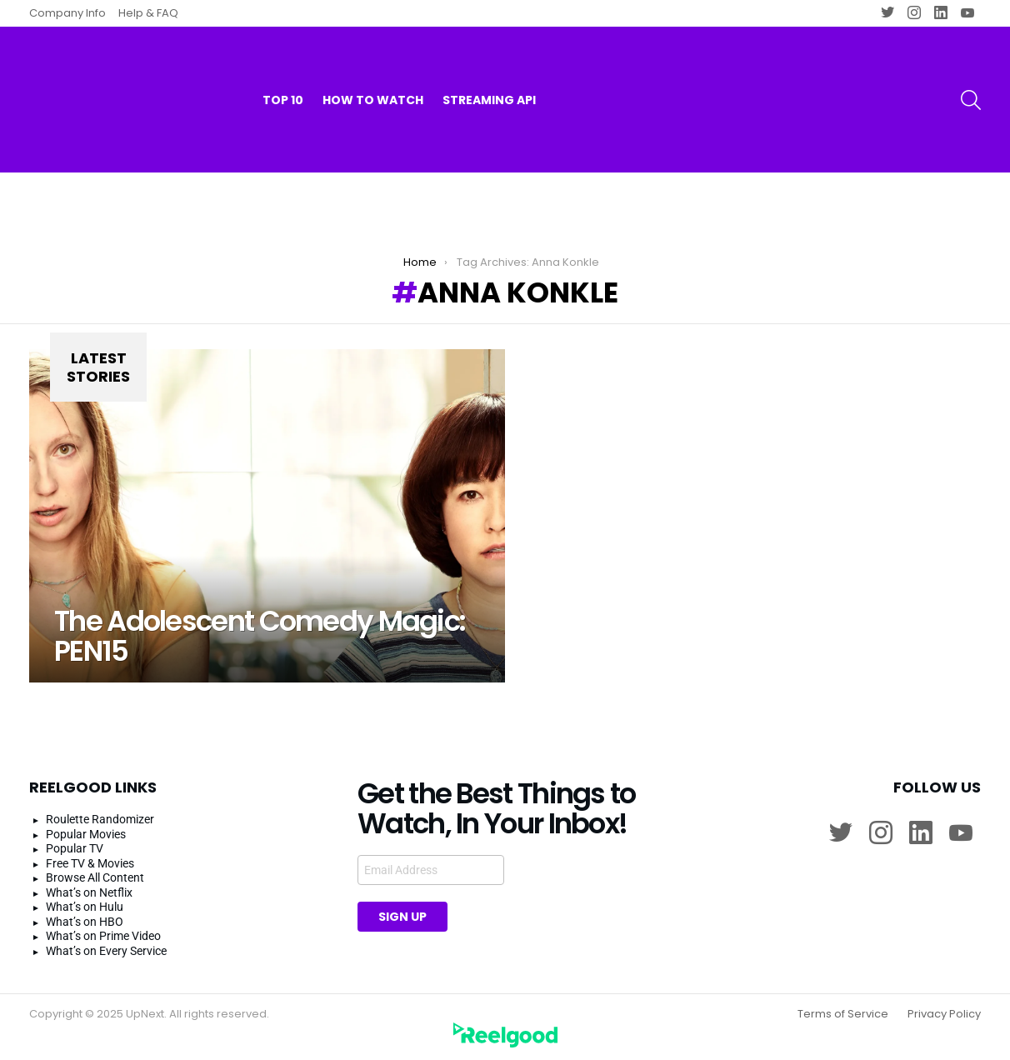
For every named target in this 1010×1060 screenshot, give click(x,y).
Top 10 (282, 66)
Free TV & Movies (90, 863)
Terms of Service (843, 1014)
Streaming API (489, 66)
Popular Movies (86, 834)
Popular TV (74, 848)
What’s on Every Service (106, 951)
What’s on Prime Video (103, 935)
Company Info (67, 13)
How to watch (372, 66)
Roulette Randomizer (100, 819)
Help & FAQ (148, 13)
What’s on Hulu (84, 906)
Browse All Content (95, 877)
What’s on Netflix (89, 892)
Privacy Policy (944, 1014)
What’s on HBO (84, 921)
